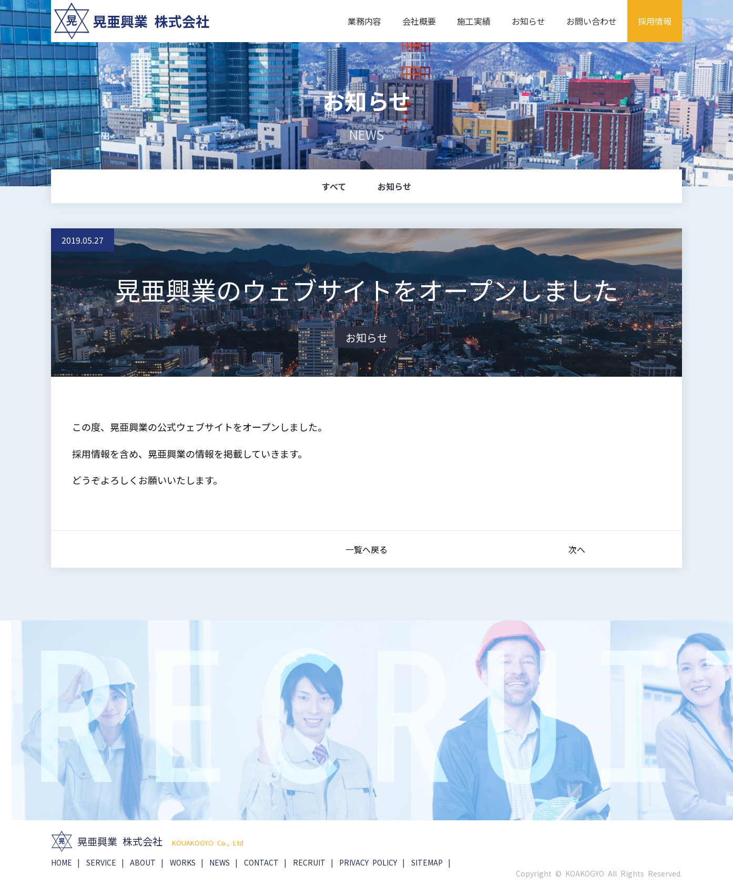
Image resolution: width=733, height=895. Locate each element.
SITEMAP (427, 862)
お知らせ (528, 21)
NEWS (219, 862)
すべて (334, 186)
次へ (576, 550)
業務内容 (364, 21)
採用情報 (654, 21)
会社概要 (419, 21)
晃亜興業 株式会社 (151, 21)
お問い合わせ (591, 21)
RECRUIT (309, 862)
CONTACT (261, 862)
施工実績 (474, 21)
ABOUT (143, 862)
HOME (61, 862)
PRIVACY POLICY (368, 862)
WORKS (183, 862)
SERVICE (101, 862)
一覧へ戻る (366, 550)
